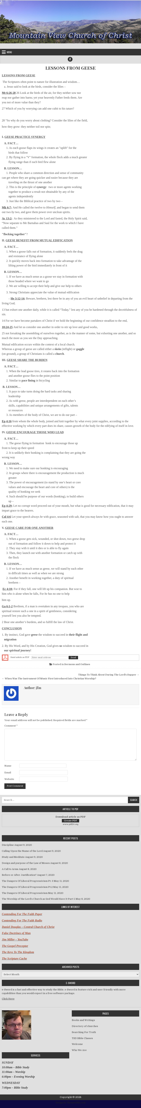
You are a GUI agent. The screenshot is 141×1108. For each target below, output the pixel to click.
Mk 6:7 (6, 207)
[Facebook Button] (70, 59)
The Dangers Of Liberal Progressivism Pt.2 (27, 887)
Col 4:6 (6, 516)
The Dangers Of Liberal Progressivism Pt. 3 (27, 881)
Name (7, 765)
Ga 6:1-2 (7, 606)
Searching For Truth (84, 1032)
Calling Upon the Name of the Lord (22, 851)
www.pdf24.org (70, 824)
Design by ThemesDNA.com (71, 1102)
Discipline (8, 845)
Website (9, 779)
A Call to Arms (10, 869)
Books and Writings (83, 1020)
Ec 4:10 (7, 588)
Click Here (8, 998)
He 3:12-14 (17, 298)
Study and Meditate (13, 857)
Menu (9, 52)
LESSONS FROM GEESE (70, 68)
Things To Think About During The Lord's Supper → (108, 674)
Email (7, 772)
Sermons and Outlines (77, 664)
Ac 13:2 (6, 218)
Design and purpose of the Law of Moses (26, 863)
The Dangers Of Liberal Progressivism (25, 893)
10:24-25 (7, 327)
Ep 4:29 (7, 505)
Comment (11, 725)
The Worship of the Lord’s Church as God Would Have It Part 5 (38, 899)
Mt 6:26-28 (9, 92)
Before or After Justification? (19, 875)
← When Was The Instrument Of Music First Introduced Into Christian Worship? (49, 678)
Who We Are (79, 1050)
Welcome (77, 1044)
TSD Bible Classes (82, 1038)
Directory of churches (85, 1026)
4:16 (9, 421)
